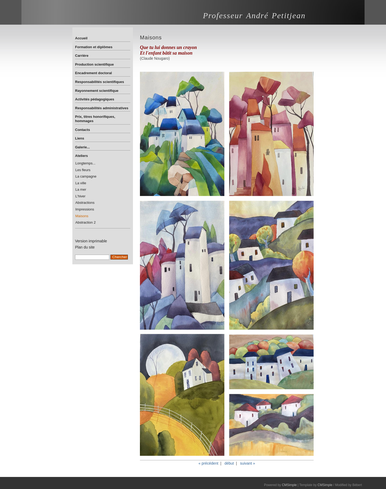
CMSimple (289, 485)
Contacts (82, 130)
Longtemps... (85, 163)
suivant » (247, 463)
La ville (80, 183)
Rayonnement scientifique (96, 91)
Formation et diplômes (93, 47)
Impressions (84, 209)
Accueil (81, 38)
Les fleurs (82, 170)
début (229, 463)
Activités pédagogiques (94, 99)
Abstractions (85, 203)
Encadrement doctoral (93, 73)
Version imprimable (91, 241)
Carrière (81, 56)
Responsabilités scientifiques (99, 82)
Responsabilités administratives (101, 108)
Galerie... (82, 147)
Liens (79, 138)
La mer (80, 189)
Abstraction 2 (85, 222)
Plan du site (85, 247)
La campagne (85, 176)
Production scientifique (94, 64)
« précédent (208, 463)
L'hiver (80, 196)
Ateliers (81, 156)
